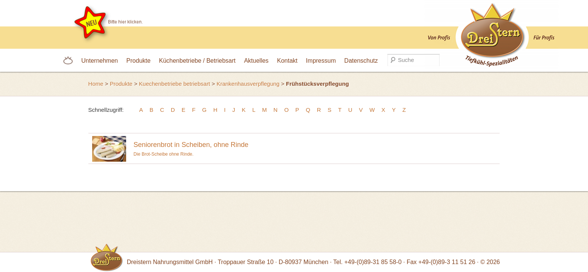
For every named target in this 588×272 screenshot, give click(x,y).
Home (95, 83)
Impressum (321, 60)
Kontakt (287, 60)
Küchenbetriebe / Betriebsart (197, 60)
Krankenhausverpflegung (247, 83)
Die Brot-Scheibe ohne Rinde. (315, 146)
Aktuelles (256, 60)
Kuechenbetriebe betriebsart (174, 83)
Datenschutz (361, 60)
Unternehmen (99, 60)
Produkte (139, 60)
